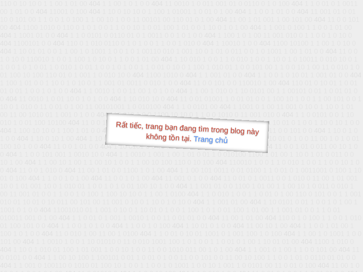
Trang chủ (211, 139)
